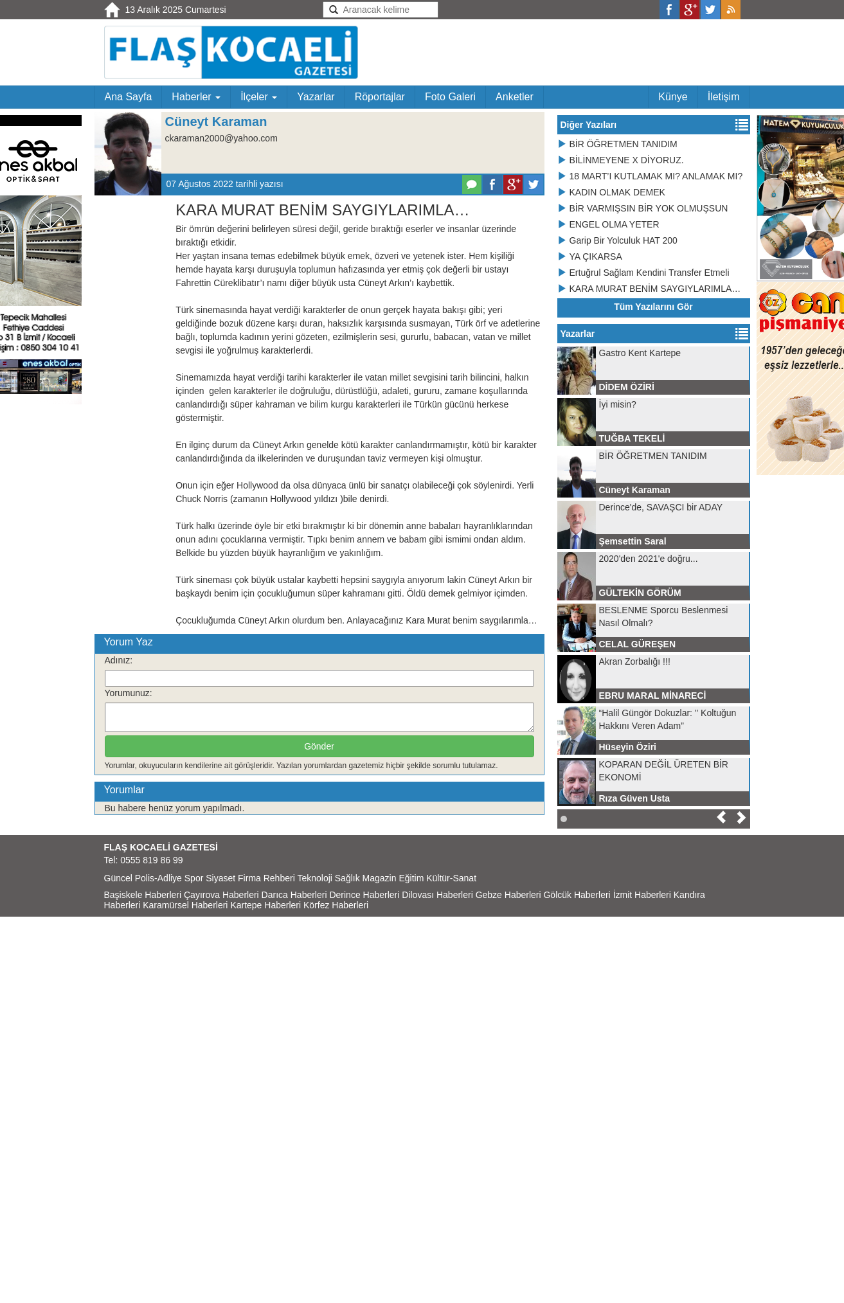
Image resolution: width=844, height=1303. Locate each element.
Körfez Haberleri (335, 905)
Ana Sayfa (128, 96)
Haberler (196, 96)
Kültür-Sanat (451, 878)
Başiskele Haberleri (143, 895)
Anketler (515, 96)
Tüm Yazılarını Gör (653, 306)
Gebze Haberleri (508, 895)
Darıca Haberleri (294, 895)
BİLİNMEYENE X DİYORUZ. (620, 160)
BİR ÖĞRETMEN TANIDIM (617, 144)
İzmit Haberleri (642, 895)
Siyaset (220, 878)
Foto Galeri (450, 96)
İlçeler (258, 96)
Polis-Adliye (158, 878)
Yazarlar (315, 96)
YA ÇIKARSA (589, 256)
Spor (194, 878)
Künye (672, 96)
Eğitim (411, 878)
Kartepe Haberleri (265, 905)
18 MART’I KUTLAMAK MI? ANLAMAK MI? (650, 176)
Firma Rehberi (266, 878)
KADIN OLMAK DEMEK (611, 192)
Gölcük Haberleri (576, 895)
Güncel (118, 878)
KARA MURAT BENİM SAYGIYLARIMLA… (649, 288)
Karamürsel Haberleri (185, 905)
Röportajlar (380, 96)
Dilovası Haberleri (437, 895)
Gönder (319, 746)
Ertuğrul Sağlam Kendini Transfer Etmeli (643, 272)
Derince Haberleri (364, 895)
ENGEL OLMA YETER (608, 224)
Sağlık (347, 878)
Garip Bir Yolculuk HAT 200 (617, 240)
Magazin (380, 878)
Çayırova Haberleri (221, 895)
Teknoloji (314, 878)
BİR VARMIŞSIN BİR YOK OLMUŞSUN (642, 208)
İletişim (724, 96)
